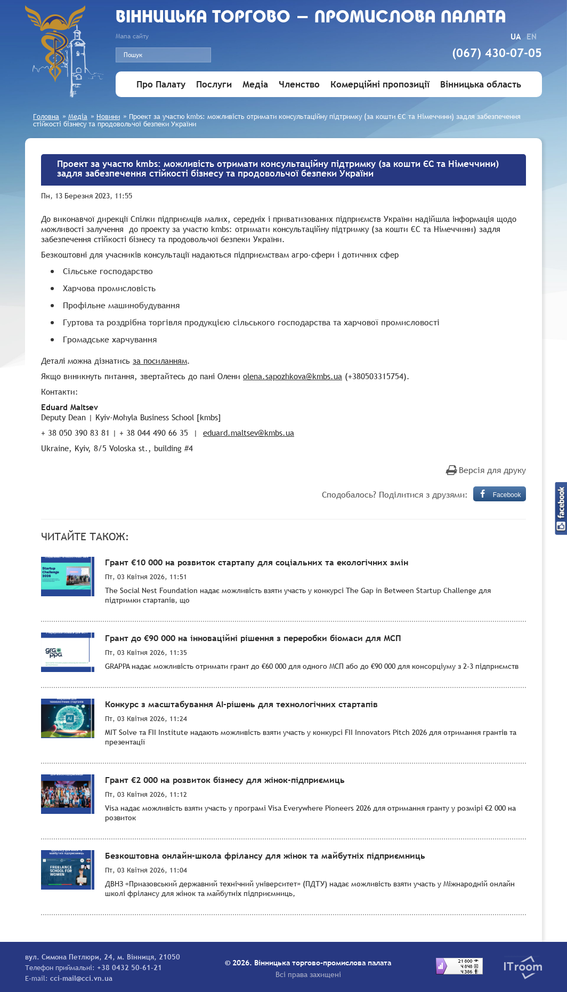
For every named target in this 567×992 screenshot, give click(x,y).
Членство (299, 84)
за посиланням (160, 360)
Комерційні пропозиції (380, 84)
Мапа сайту (132, 36)
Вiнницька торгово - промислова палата (311, 18)
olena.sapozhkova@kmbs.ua (292, 376)
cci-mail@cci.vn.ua (81, 978)
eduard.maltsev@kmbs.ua (248, 432)
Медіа (255, 84)
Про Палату (160, 84)
